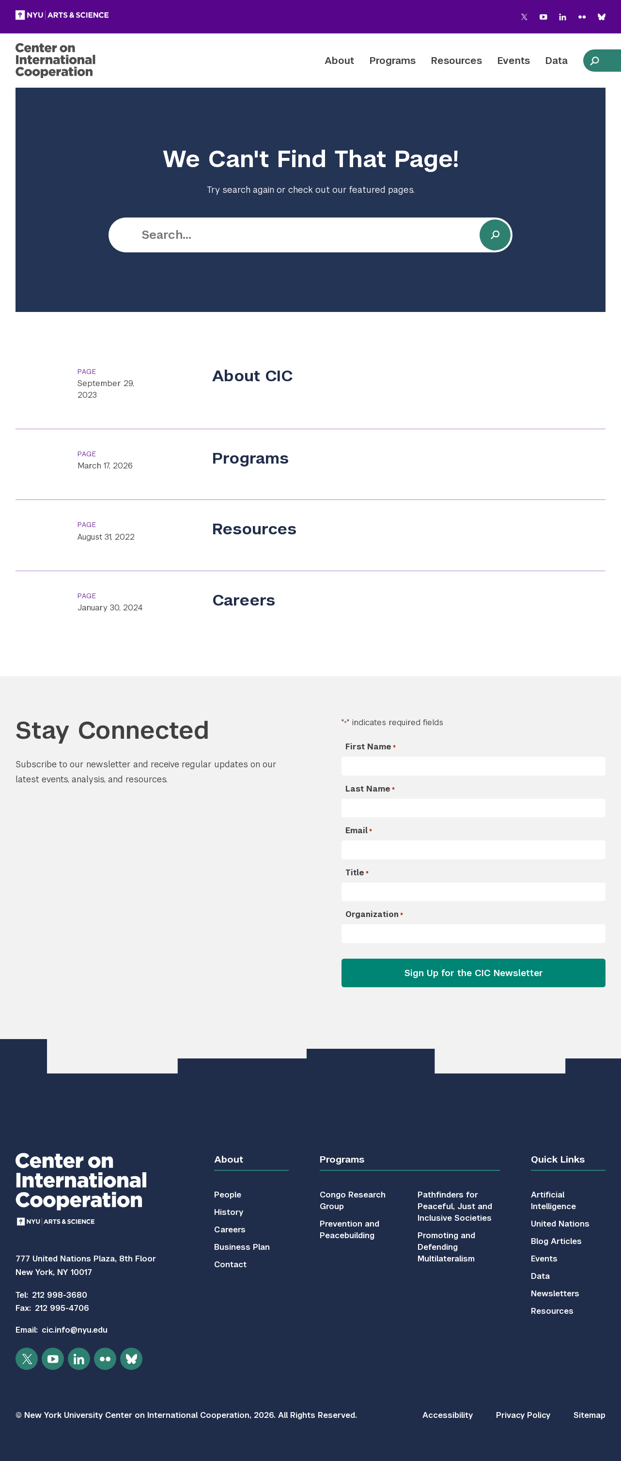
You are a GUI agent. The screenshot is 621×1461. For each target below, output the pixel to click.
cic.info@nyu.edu (75, 1330)
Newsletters (555, 1294)
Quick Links (558, 1159)
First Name (370, 747)
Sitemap (589, 1415)
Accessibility (447, 1415)
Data (556, 60)
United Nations (560, 1224)
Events (513, 60)
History (228, 1212)
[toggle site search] (594, 60)
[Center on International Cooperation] (74, 60)
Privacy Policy (523, 1415)
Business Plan (242, 1247)
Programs (393, 60)
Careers (243, 600)
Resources (456, 60)
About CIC (252, 376)
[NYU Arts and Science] (62, 15)
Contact (230, 1264)
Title (357, 873)
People (227, 1195)
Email (358, 830)
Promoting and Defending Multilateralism (446, 1247)
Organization (374, 914)
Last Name (370, 789)
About (339, 60)
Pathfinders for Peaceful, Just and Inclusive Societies (455, 1206)
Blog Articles (556, 1241)
